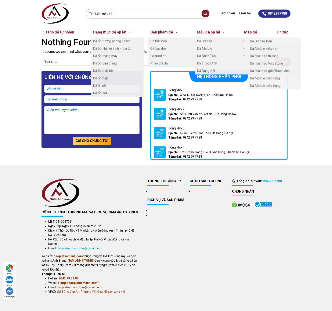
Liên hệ (245, 13)
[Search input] (144, 14)
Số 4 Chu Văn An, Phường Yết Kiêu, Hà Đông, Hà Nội (91, 291)
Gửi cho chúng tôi (92, 141)
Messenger (9, 292)
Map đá (250, 32)
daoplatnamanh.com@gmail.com (79, 248)
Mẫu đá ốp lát (211, 32)
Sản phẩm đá (164, 32)
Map (9, 269)
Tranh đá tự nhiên (59, 32)
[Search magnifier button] (205, 13)
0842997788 (272, 181)
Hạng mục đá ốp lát (112, 32)
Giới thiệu (227, 13)
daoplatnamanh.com (68, 256)
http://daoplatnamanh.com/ (79, 283)
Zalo (9, 281)
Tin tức (282, 32)
